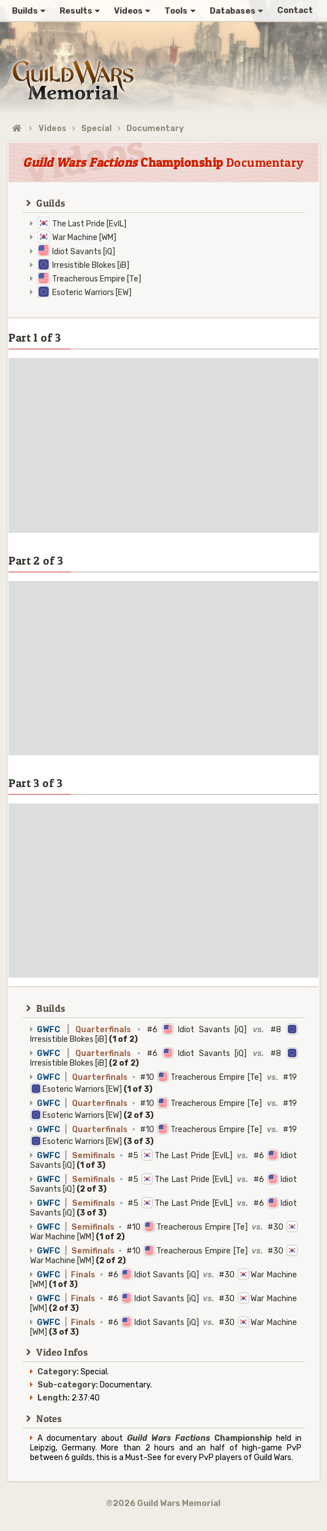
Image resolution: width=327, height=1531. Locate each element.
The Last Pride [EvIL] (89, 224)
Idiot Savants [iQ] (83, 251)
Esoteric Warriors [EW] (91, 292)
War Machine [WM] (84, 237)
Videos (52, 128)
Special (96, 128)
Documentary (155, 128)
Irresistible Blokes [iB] (90, 265)
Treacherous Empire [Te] (96, 279)
